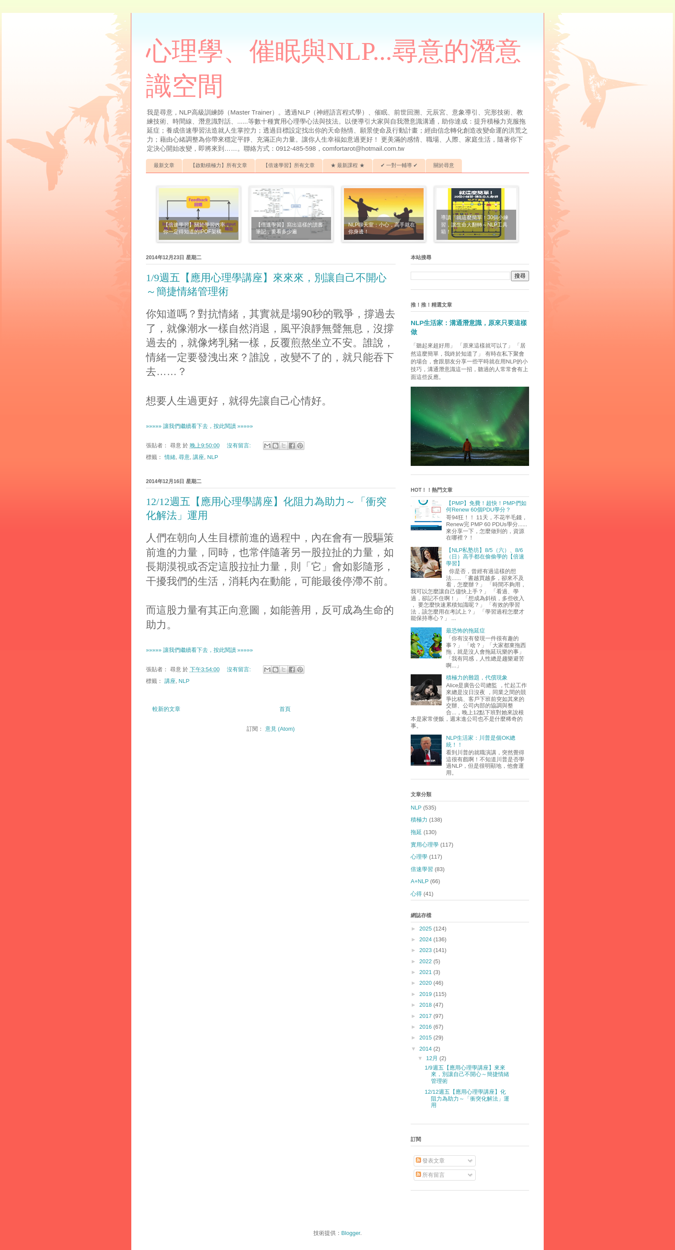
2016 (426, 1027)
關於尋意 (443, 165)
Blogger (350, 1233)
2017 (426, 1016)
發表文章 (430, 1160)
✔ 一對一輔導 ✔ (399, 165)
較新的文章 (166, 709)
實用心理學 (425, 844)
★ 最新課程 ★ (348, 165)
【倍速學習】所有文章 (289, 165)
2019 (426, 994)
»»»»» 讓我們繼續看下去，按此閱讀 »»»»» (199, 426)
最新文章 (164, 165)
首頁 (285, 709)
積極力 (419, 819)
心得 (416, 893)
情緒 (170, 457)
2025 (426, 928)
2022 (426, 961)
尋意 (184, 457)
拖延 (416, 832)
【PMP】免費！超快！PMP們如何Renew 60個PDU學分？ (486, 506)
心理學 (419, 856)
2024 (426, 939)
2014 (426, 1048)
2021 (426, 972)
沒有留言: (239, 445)
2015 (426, 1037)
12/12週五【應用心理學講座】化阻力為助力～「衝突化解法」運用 (466, 1098)
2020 (426, 983)
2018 (426, 1005)
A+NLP (420, 881)
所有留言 (430, 1175)
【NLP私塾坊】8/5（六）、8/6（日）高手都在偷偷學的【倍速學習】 (485, 557)
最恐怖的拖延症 (465, 630)
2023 (426, 950)
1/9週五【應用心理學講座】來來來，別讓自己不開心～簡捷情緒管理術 (466, 1074)
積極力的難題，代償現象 (477, 677)
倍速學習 (422, 869)
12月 (433, 1058)
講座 (198, 457)
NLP (212, 457)
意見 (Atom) (280, 729)
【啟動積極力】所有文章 (218, 165)
